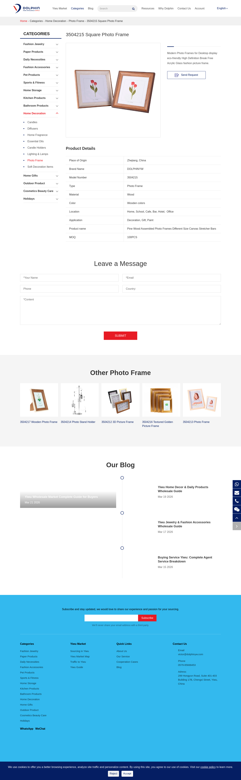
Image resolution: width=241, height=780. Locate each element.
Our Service (123, 656)
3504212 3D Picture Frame (117, 422)
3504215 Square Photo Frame (105, 21)
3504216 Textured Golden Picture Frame (157, 424)
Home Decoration (55, 21)
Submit (120, 335)
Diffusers (32, 128)
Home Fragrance (37, 135)
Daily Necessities (40, 59)
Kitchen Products (40, 98)
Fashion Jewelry (40, 44)
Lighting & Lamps (37, 154)
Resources (148, 8)
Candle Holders (36, 147)
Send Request (186, 75)
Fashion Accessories (40, 67)
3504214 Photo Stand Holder (78, 422)
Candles (32, 122)
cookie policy (208, 767)
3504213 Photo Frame (196, 422)
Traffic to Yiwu (78, 661)
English (221, 8)
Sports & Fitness (40, 82)
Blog (90, 8)
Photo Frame (76, 21)
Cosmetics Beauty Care (40, 191)
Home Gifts (40, 175)
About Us (121, 651)
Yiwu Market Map (80, 656)
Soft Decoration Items (40, 166)
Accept (127, 773)
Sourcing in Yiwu (79, 651)
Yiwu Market (59, 8)
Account (200, 8)
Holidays (40, 198)
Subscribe (147, 618)
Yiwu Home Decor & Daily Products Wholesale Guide (183, 489)
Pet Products (40, 75)
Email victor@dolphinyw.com (190, 652)
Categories (77, 8)
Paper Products (40, 52)
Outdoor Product (40, 183)
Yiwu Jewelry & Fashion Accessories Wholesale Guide (184, 524)
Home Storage (40, 90)
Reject (113, 773)
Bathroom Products (40, 105)
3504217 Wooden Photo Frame (38, 422)
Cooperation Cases (127, 661)
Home (23, 21)
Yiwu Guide (76, 667)
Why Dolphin (166, 8)
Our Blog (120, 465)
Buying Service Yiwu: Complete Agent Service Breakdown (185, 559)
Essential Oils (35, 141)
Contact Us (184, 8)
